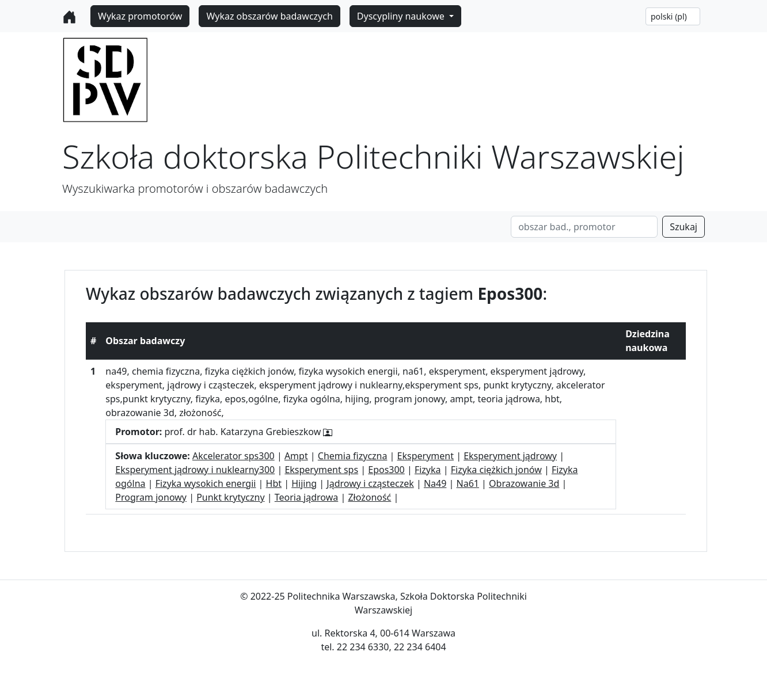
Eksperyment (425, 455)
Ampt (296, 455)
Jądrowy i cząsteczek (369, 483)
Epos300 (386, 469)
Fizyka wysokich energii (205, 483)
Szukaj (683, 226)
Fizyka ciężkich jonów (496, 469)
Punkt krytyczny (230, 497)
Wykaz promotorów (140, 16)
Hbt (274, 483)
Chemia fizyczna (353, 455)
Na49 (435, 483)
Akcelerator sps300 (233, 455)
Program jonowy (151, 497)
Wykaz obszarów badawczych (269, 16)
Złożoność (369, 497)
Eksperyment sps (321, 469)
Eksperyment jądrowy (510, 455)
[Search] (584, 227)
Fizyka (428, 469)
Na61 (468, 483)
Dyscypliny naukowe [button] (402, 16)
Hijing (304, 483)
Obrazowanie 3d (524, 483)
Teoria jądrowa (307, 497)
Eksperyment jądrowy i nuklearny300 (195, 469)
